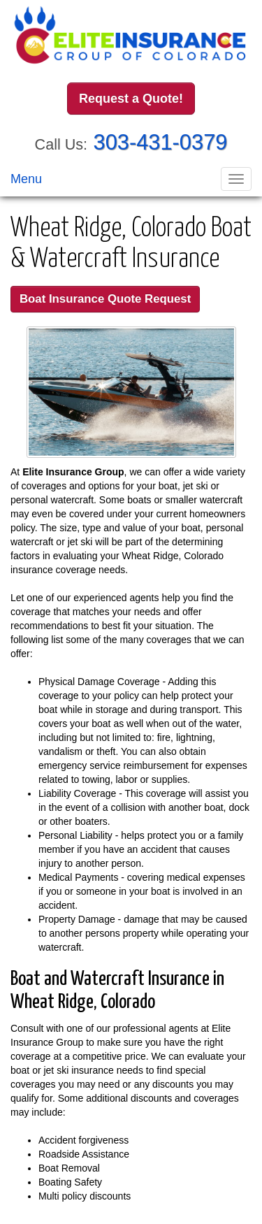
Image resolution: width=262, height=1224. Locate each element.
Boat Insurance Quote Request (105, 298)
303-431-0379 (161, 142)
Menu (26, 179)
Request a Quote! (131, 99)
